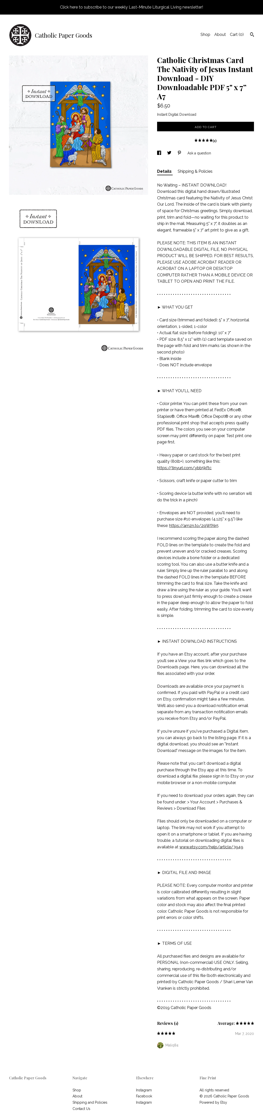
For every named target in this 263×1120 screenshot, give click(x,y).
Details (165, 171)
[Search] (252, 35)
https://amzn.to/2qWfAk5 (194, 525)
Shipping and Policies (90, 1102)
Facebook (144, 1096)
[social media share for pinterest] (179, 153)
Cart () (237, 34)
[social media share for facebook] (159, 153)
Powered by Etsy (213, 1102)
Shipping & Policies (195, 171)
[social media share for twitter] (169, 153)
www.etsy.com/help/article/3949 (211, 847)
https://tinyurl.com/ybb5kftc (184, 467)
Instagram (144, 1090)
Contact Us (81, 1109)
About (220, 34)
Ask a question (199, 153)
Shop (205, 34)
